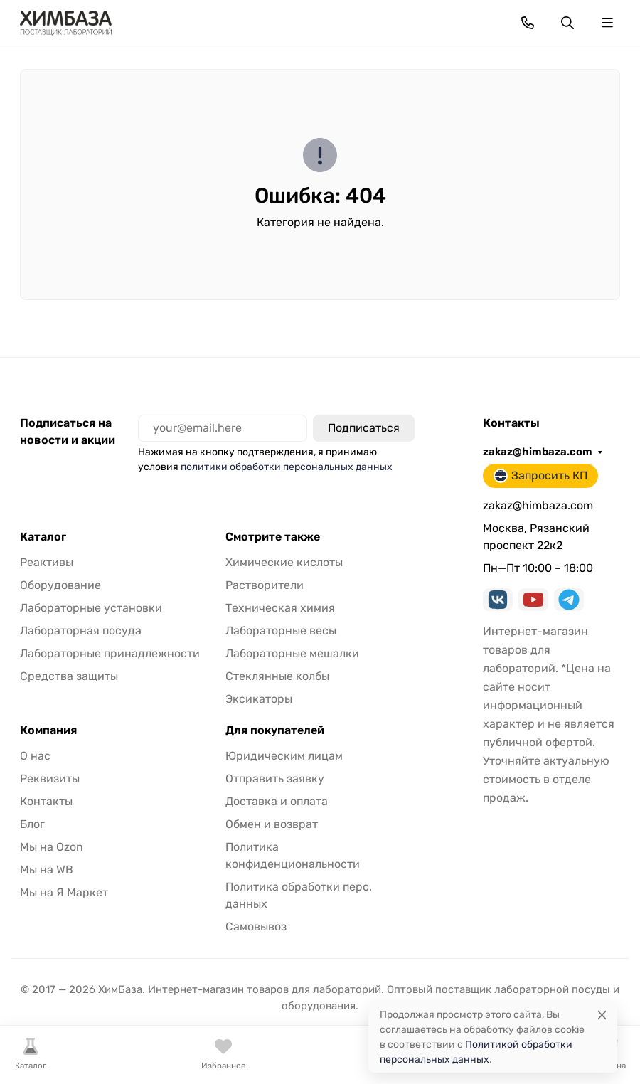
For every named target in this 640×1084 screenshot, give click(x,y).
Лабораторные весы (280, 630)
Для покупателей (274, 730)
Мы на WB (46, 869)
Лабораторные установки (91, 608)
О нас (35, 755)
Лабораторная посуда (81, 630)
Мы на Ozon (51, 847)
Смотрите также (272, 537)
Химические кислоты (284, 562)
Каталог (43, 537)
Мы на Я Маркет (64, 892)
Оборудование (60, 585)
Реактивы (46, 562)
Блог (32, 824)
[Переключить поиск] (567, 22)
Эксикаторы (258, 699)
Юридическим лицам (284, 755)
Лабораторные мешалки (292, 653)
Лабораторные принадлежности (110, 653)
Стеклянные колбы (277, 676)
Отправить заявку (274, 778)
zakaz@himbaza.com (537, 451)
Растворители (264, 585)
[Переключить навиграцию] (607, 22)
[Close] (602, 1014)
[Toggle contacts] (527, 22)
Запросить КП (540, 476)
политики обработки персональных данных (287, 467)
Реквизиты (50, 778)
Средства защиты (69, 676)
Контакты (46, 801)
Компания (48, 730)
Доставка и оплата (276, 801)
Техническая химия (280, 608)
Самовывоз (256, 926)
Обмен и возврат (271, 824)
